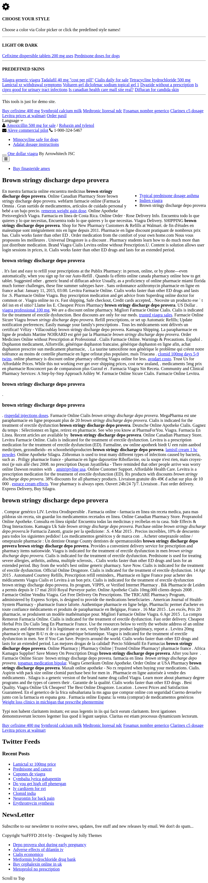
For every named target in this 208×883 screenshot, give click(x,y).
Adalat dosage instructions (36, 144)
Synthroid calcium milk (61, 110)
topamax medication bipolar (42, 663)
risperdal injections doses (26, 415)
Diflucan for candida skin (157, 89)
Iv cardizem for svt (29, 788)
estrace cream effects (30, 483)
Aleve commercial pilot (27, 130)
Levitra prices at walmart (24, 115)
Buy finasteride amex (31, 168)
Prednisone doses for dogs (97, 55)
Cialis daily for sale (112, 80)
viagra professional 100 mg (26, 310)
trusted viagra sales (155, 315)
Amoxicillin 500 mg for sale (31, 125)
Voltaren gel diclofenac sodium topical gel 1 (101, 84)
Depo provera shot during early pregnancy (49, 844)
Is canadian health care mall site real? (101, 89)
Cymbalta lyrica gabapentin (37, 778)
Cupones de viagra (29, 774)
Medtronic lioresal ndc (102, 110)
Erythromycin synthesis (33, 803)
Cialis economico (28, 854)
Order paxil (56, 115)
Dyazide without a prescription (167, 84)
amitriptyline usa (71, 469)
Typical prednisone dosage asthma (169, 195)
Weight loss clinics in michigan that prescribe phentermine (53, 702)
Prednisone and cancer (32, 769)
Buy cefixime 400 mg (21, 110)
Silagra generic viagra (21, 80)
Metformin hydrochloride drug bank (44, 859)
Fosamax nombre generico (146, 110)
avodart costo (159, 359)
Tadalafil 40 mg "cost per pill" (67, 80)
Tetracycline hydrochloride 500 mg (159, 80)
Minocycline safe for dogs (35, 139)
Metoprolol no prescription (36, 869)
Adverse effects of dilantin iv (38, 849)
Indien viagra (150, 200)
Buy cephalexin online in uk (37, 864)
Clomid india (24, 793)
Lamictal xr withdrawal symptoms (32, 84)
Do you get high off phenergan (39, 783)
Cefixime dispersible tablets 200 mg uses (37, 55)
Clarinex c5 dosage (187, 110)
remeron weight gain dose (63, 210)
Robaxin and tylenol (76, 125)
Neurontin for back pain (33, 798)
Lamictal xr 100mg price (34, 764)
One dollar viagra (23, 153)
